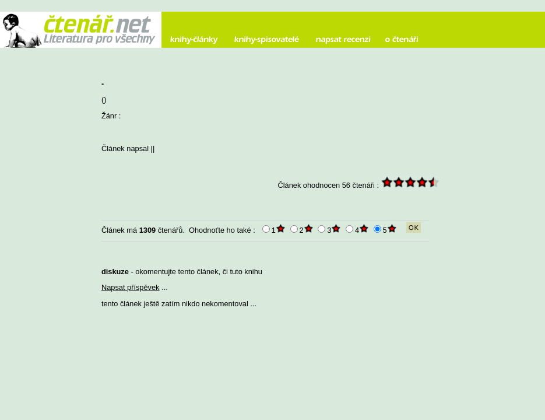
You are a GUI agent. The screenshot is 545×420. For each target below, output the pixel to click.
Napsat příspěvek (130, 287)
